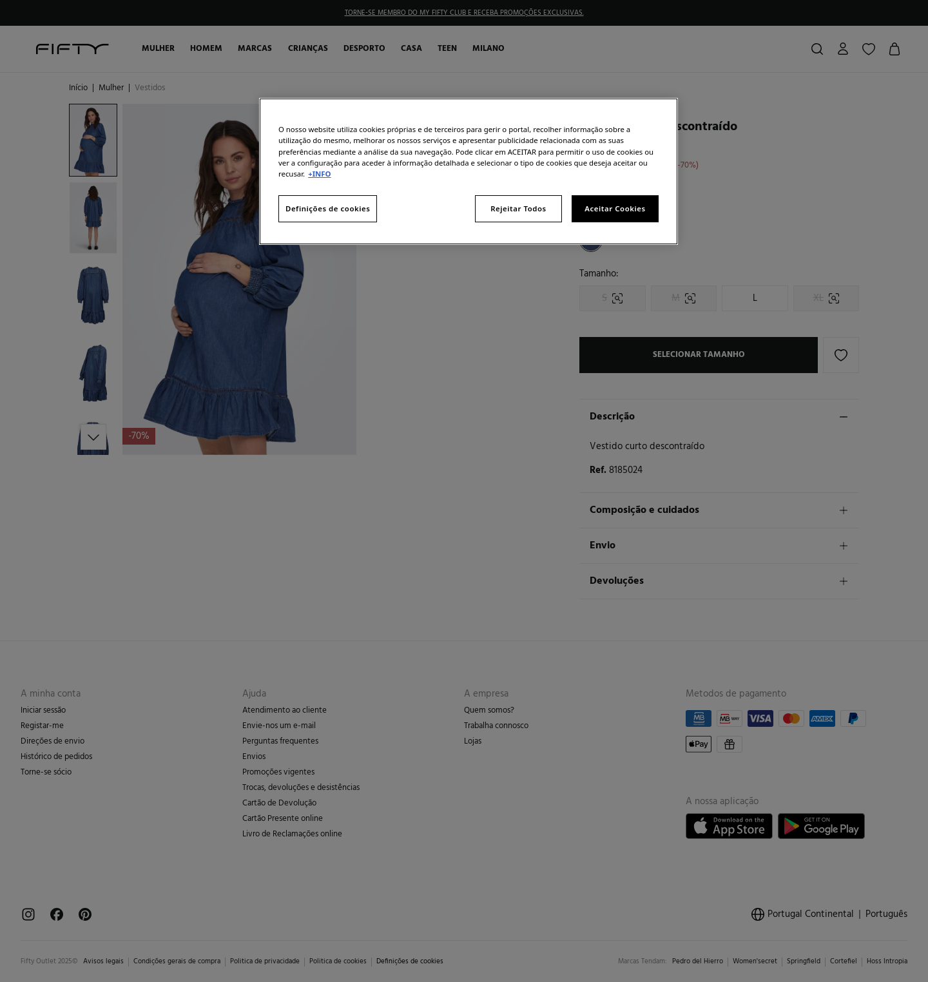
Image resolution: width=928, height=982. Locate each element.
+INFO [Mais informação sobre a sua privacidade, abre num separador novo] (319, 173)
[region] (468, 171)
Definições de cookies (327, 208)
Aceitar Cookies (615, 208)
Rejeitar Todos (518, 208)
